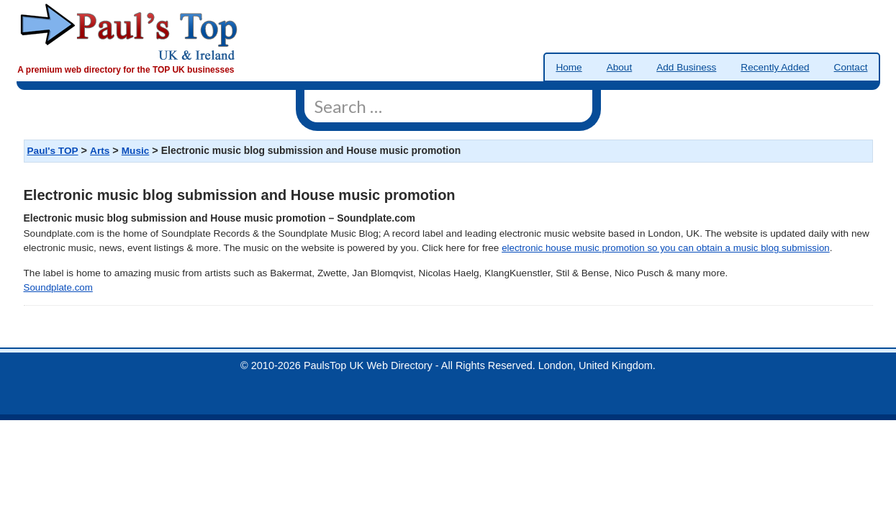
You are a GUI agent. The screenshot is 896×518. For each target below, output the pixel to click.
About (620, 67)
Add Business (686, 67)
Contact (851, 67)
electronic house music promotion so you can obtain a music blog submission (666, 247)
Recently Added (775, 67)
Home (569, 67)
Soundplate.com (58, 287)
